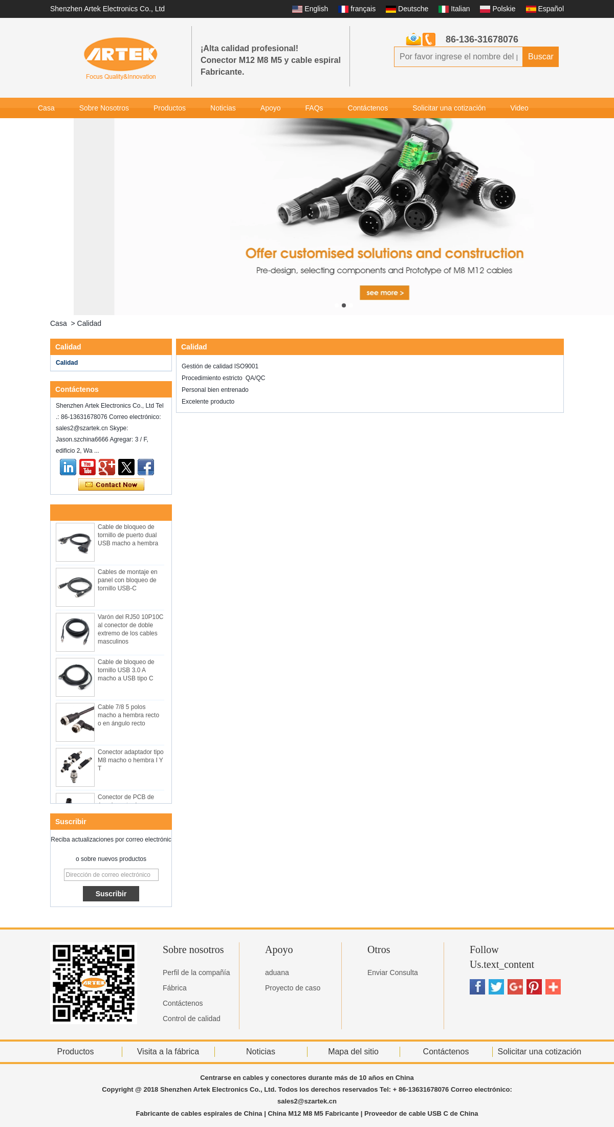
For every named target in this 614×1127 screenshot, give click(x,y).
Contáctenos (368, 108)
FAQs (314, 108)
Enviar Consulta (392, 972)
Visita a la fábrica (168, 1051)
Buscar (541, 56)
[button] (337, 305)
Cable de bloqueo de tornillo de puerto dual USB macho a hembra (128, 548)
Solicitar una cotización (449, 108)
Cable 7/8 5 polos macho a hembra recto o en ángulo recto (128, 728)
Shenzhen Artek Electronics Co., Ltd (107, 9)
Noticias (223, 108)
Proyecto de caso (292, 988)
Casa (46, 108)
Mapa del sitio (353, 1051)
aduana (277, 972)
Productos (170, 108)
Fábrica (175, 988)
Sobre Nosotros (104, 108)
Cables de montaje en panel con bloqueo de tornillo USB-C (128, 593)
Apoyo (270, 108)
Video (519, 108)
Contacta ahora (111, 485)
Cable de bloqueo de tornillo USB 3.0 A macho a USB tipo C (126, 683)
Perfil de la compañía (196, 972)
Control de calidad (192, 1018)
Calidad (67, 362)
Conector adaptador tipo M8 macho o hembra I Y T (131, 773)
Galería (49, 128)
